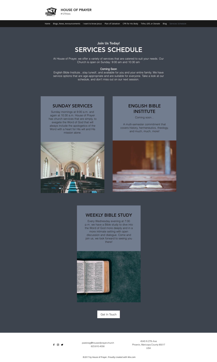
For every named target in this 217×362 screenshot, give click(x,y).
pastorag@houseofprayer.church (98, 342)
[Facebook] (53, 344)
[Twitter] (62, 344)
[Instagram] (58, 344)
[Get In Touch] (108, 314)
